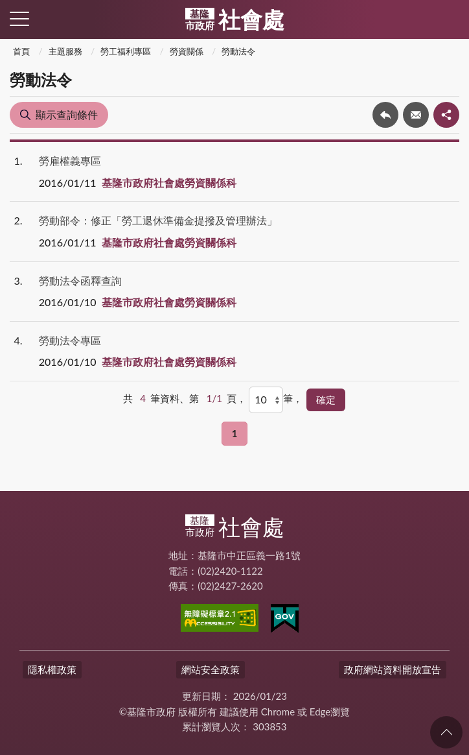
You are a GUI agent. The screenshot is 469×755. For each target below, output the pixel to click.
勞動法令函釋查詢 (80, 280)
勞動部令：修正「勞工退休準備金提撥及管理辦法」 (158, 220)
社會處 (234, 19)
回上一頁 (385, 115)
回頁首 (446, 732)
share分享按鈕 (446, 115)
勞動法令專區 (70, 340)
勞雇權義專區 (70, 160)
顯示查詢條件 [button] (67, 114)
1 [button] (235, 433)
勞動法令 (238, 51)
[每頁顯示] (266, 400)
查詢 (449, 19)
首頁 (21, 51)
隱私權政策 (52, 669)
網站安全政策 (210, 669)
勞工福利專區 (125, 51)
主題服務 (65, 51)
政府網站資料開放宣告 (392, 669)
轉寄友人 (416, 115)
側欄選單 (19, 19)
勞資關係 (186, 51)
